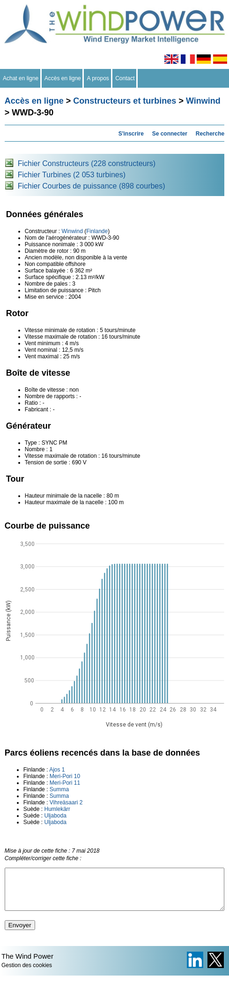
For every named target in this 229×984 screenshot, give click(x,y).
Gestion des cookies (26, 973)
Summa (59, 789)
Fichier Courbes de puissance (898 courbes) (91, 186)
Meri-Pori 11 (65, 783)
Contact (125, 78)
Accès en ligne (63, 78)
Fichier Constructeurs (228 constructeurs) (86, 163)
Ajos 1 (57, 769)
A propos (98, 78)
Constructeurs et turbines (124, 101)
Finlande (97, 231)
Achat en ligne (21, 78)
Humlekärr (57, 809)
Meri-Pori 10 (65, 776)
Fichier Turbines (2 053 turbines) (72, 175)
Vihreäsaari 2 (66, 802)
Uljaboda (55, 815)
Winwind (203, 101)
